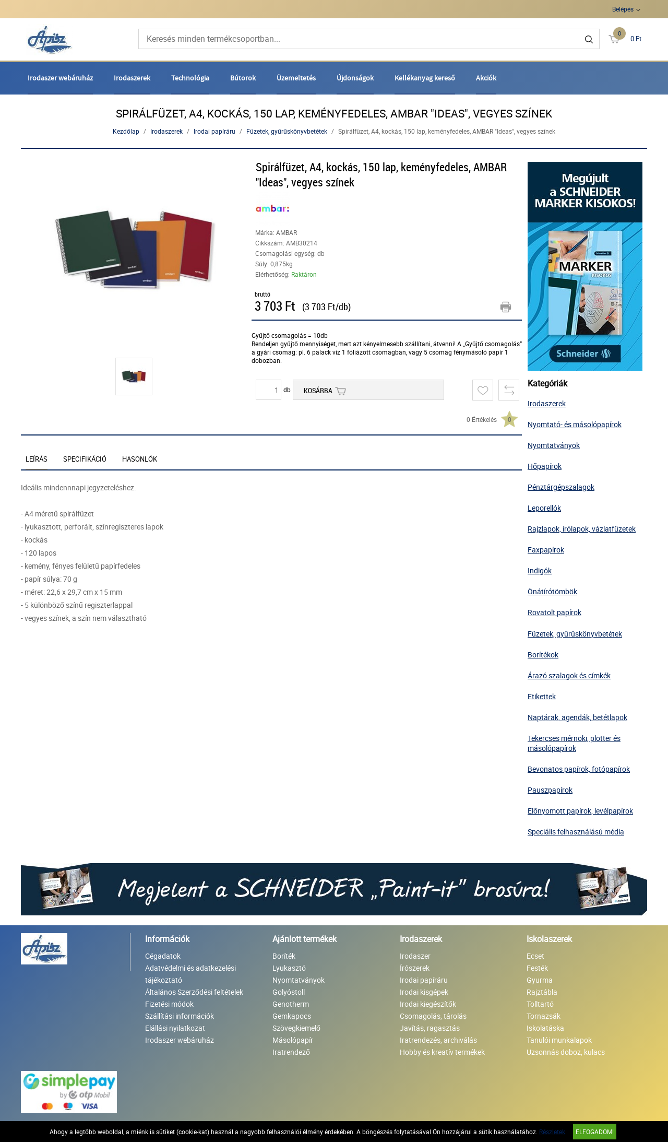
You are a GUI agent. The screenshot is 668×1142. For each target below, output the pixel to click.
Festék (537, 968)
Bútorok (243, 78)
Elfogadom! (595, 1131)
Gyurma (540, 980)
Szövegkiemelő (296, 1028)
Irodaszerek (132, 78)
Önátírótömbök (552, 591)
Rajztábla (542, 992)
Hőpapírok (545, 466)
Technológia (190, 78)
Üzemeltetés (296, 78)
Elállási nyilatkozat (175, 1028)
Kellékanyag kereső (425, 78)
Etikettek (542, 696)
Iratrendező (291, 1052)
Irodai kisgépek (424, 992)
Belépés (623, 9)
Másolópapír (292, 1040)
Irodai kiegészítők (428, 1004)
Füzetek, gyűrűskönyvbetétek (286, 131)
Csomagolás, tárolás (433, 1016)
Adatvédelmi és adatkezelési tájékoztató (190, 974)
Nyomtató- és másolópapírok (575, 424)
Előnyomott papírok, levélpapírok (580, 811)
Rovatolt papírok (554, 612)
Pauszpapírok (550, 790)
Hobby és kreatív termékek (442, 1052)
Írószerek (415, 968)
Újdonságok (355, 78)
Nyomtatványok (554, 445)
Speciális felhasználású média (576, 832)
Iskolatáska (545, 1028)
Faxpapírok (546, 550)
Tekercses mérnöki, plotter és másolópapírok (574, 743)
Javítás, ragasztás (430, 1028)
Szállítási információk (179, 1016)
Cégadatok (163, 956)
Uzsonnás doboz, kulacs (566, 1052)
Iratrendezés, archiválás (438, 1040)
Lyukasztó (289, 968)
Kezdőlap (126, 131)
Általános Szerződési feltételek (194, 992)
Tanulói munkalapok (559, 1040)
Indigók (540, 570)
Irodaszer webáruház (60, 78)
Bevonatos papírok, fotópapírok (579, 769)
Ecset (535, 956)
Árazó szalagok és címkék (569, 675)
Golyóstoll (288, 992)
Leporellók (544, 508)
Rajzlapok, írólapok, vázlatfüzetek (582, 529)
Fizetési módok (169, 1004)
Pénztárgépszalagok (561, 487)
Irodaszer (415, 956)
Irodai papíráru (214, 131)
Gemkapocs (291, 1016)
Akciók (486, 78)
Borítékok (543, 655)
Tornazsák (543, 1016)
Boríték (283, 956)
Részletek (552, 1131)
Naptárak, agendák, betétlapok (577, 717)
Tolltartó (540, 1004)
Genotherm (290, 1004)
